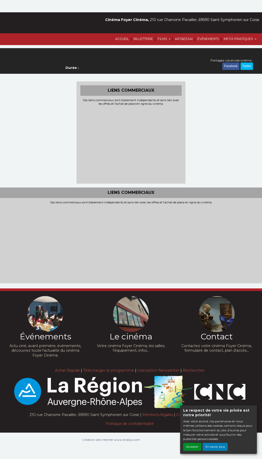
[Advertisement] (131, 144)
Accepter (192, 446)
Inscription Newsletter (158, 370)
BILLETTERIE (143, 39)
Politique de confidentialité (130, 423)
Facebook (231, 66)
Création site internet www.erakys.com (111, 440)
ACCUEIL (122, 39)
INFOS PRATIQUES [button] (239, 39)
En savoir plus (215, 446)
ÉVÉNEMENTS (208, 39)
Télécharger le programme (108, 370)
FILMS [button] (163, 39)
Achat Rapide (67, 370)
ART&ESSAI (184, 39)
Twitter (246, 66)
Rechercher (194, 370)
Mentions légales (158, 414)
